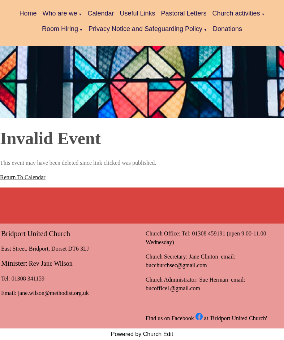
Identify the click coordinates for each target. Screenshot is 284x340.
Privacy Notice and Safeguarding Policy (145, 28)
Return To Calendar (23, 177)
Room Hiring (60, 28)
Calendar (100, 13)
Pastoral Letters (184, 13)
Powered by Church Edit (142, 334)
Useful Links (137, 13)
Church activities (236, 13)
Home (27, 13)
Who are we (59, 13)
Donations (227, 28)
